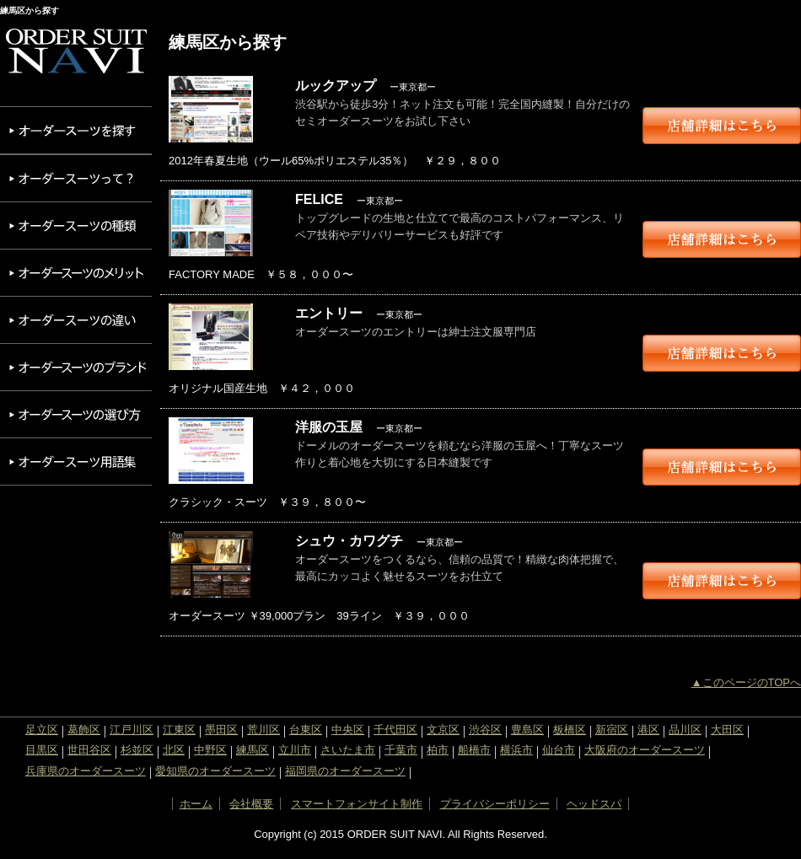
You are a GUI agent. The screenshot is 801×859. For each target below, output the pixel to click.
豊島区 (527, 729)
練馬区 (252, 750)
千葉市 (400, 750)
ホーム (196, 803)
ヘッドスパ (594, 803)
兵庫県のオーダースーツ (85, 771)
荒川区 (263, 729)
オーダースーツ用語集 (76, 461)
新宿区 (611, 729)
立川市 (294, 750)
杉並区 (137, 750)
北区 (174, 750)
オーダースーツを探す (76, 130)
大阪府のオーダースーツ (644, 750)
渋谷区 (485, 729)
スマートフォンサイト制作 (356, 803)
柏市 (438, 750)
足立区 (41, 729)
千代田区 (395, 729)
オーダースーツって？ (76, 178)
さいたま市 (347, 750)
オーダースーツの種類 (76, 225)
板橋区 (569, 729)
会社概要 (251, 803)
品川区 (685, 729)
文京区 (443, 729)
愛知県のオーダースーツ (215, 771)
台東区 (305, 729)
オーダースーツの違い (76, 320)
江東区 (179, 729)
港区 (648, 729)
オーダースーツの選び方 (76, 414)
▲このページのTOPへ (746, 682)
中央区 (347, 729)
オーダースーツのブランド (76, 367)
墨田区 (221, 729)
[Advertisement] (76, 565)
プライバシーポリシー (495, 803)
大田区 (727, 729)
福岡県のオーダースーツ (345, 771)
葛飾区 (83, 729)
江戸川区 (131, 729)
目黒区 (41, 750)
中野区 (210, 750)
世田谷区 (89, 750)
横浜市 (516, 750)
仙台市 (558, 750)
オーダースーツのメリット (76, 273)
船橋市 (474, 750)
